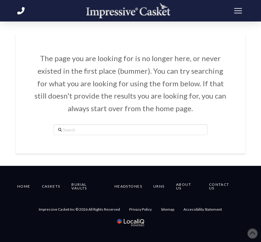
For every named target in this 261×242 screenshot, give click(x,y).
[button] (238, 10)
